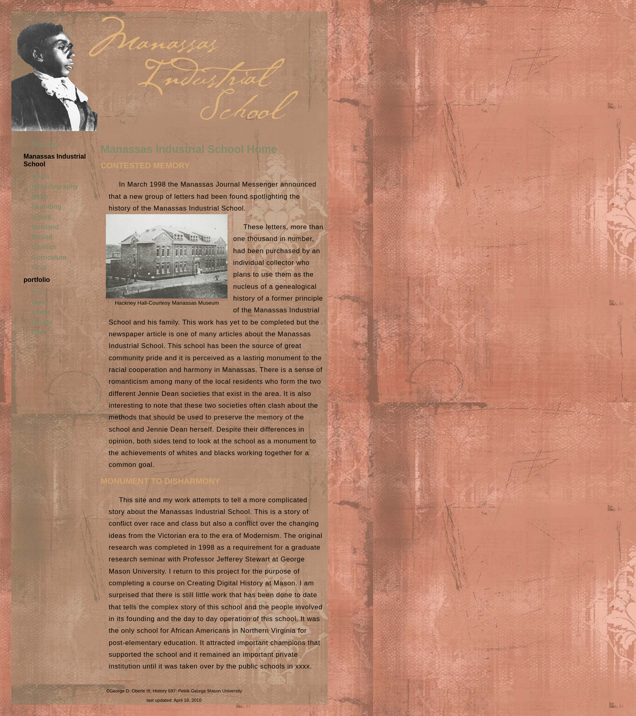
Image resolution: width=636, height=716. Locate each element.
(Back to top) (122, 678)
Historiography (55, 186)
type (38, 301)
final (38, 332)
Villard (42, 216)
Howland (45, 226)
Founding (46, 206)
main (39, 291)
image (41, 312)
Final (39, 267)
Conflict (44, 247)
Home (41, 176)
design (42, 322)
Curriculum (49, 257)
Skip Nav (45, 144)
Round (42, 237)
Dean (39, 196)
